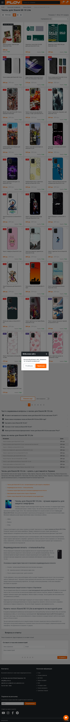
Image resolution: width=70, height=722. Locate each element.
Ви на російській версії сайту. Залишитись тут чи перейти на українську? (35, 360)
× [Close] (46, 354)
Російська (29, 366)
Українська (41, 366)
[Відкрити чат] (66, 717)
